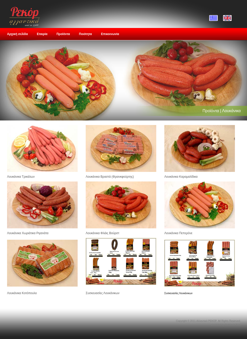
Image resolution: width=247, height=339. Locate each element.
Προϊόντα (63, 34)
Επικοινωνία (110, 34)
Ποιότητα (85, 34)
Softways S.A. (233, 325)
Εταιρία (42, 34)
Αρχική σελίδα (17, 34)
